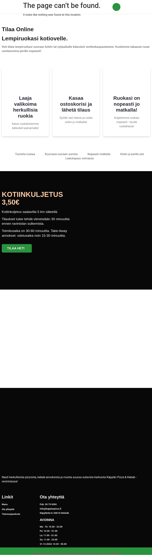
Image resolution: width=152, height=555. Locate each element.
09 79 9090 (130, 8)
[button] (142, 7)
